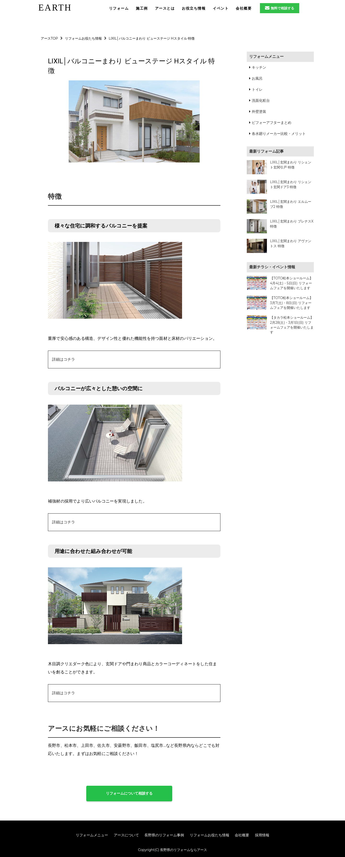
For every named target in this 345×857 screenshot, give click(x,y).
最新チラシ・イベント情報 (272, 267)
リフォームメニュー (266, 56)
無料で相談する (279, 8)
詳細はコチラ (63, 359)
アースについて (126, 835)
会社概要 (242, 835)
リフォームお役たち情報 (209, 835)
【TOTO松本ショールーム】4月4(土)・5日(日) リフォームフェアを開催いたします (291, 283)
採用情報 (262, 835)
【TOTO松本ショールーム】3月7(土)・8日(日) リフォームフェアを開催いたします (291, 303)
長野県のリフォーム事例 (164, 835)
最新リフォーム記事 (266, 151)
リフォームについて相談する (129, 793)
